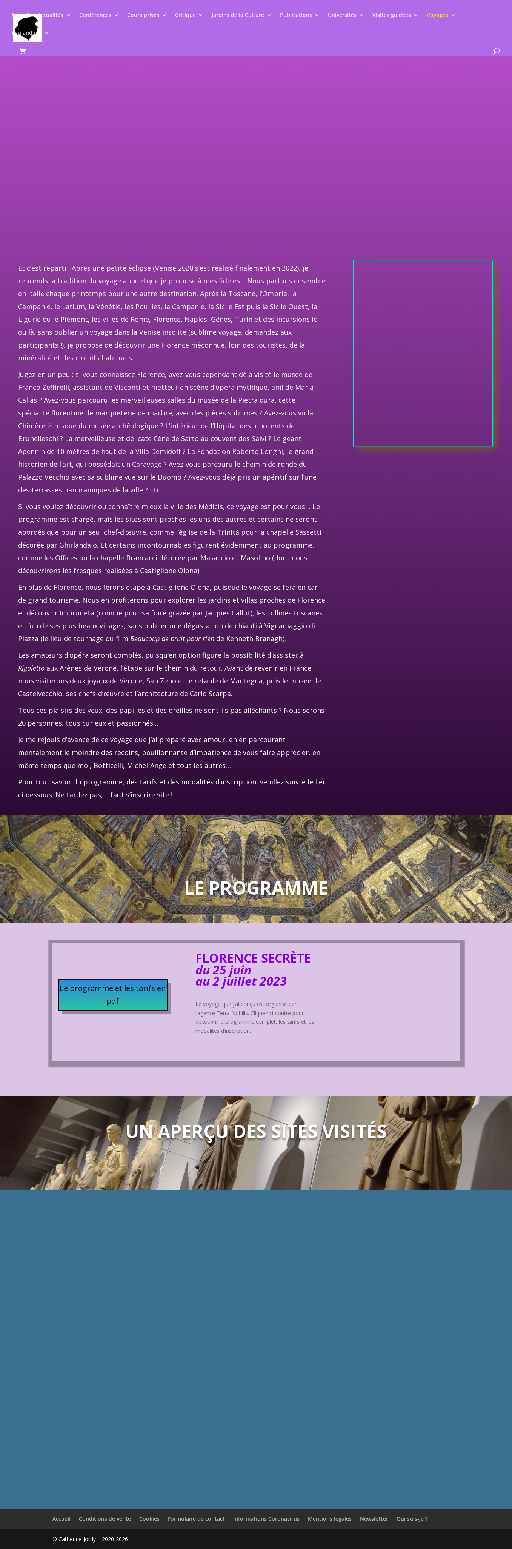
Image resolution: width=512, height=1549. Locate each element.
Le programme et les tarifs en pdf (113, 994)
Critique (185, 15)
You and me (26, 33)
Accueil (20, 15)
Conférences (95, 15)
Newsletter (374, 1518)
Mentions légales (330, 1518)
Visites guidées (391, 15)
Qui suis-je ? (412, 1518)
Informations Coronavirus (266, 1518)
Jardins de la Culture (238, 15)
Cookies (149, 1518)
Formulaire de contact (196, 1518)
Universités (342, 15)
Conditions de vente (105, 1518)
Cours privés (143, 15)
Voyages (437, 15)
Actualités (50, 15)
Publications (296, 15)
